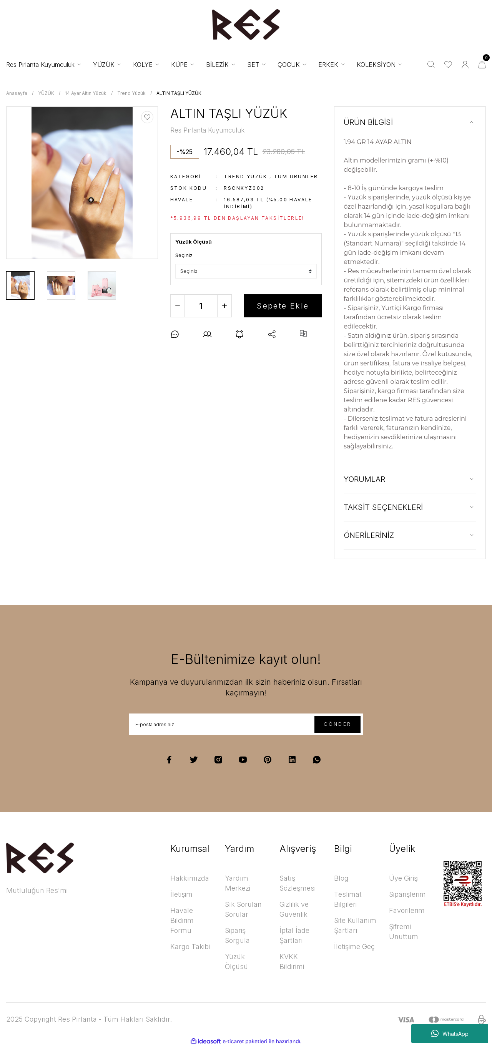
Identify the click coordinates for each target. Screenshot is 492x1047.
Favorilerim (407, 910)
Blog (341, 878)
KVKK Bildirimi (291, 961)
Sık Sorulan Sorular (243, 909)
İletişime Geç (354, 946)
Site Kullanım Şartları (355, 925)
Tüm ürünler (296, 176)
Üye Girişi (404, 878)
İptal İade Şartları (294, 935)
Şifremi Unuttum (403, 932)
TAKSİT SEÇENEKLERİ (383, 507)
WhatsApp (450, 1033)
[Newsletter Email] (246, 724)
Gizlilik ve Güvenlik (294, 909)
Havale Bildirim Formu (182, 920)
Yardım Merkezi (237, 883)
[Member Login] (465, 64)
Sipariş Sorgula (237, 935)
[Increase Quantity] (224, 306)
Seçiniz (184, 255)
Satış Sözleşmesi (297, 883)
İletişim (181, 894)
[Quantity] (201, 306)
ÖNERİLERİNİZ (369, 535)
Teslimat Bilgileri (348, 899)
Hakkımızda (189, 878)
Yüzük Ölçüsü (236, 961)
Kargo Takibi (190, 946)
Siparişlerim (407, 894)
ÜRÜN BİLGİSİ (368, 122)
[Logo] (246, 24)
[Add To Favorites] (147, 117)
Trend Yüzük (245, 176)
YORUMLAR (364, 479)
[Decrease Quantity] (177, 306)
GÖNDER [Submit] (337, 724)
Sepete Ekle (283, 305)
